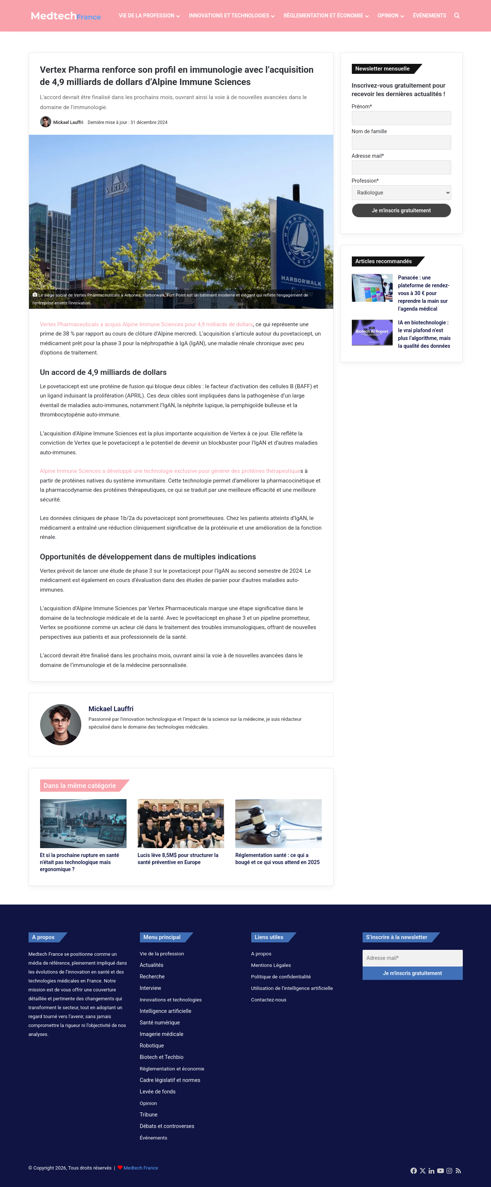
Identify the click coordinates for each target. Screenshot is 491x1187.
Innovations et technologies (229, 16)
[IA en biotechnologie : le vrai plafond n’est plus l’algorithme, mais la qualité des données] (372, 338)
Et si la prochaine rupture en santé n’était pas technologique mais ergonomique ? (80, 868)
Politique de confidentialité (281, 982)
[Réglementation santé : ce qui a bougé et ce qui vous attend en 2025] (278, 829)
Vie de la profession (146, 16)
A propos (261, 959)
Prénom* (362, 112)
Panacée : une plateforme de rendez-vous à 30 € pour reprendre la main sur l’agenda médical (424, 298)
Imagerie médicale (162, 1040)
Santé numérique (160, 1028)
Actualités (152, 971)
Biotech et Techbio (162, 1063)
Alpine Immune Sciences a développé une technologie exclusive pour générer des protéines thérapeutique (170, 476)
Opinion (388, 16)
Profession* (365, 186)
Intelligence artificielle (166, 1017)
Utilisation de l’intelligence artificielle (292, 994)
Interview (150, 994)
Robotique (152, 1051)
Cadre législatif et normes (170, 1086)
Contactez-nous (269, 1005)
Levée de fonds (158, 1097)
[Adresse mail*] (413, 963)
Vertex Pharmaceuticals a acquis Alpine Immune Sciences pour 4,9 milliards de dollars (146, 330)
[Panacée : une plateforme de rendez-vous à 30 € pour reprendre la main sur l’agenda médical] (372, 293)
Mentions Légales (271, 971)
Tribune (149, 1120)
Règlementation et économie (323, 16)
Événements (429, 16)
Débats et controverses (167, 1132)
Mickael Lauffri (68, 128)
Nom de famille (369, 137)
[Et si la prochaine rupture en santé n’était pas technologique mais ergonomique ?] (83, 829)
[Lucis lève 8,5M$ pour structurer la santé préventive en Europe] (181, 829)
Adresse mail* (368, 162)
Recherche (152, 982)
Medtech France (141, 1173)
